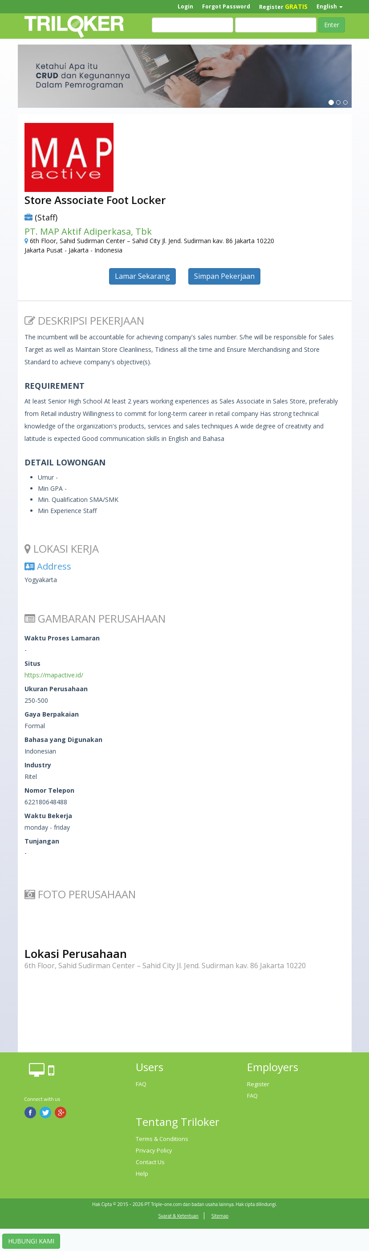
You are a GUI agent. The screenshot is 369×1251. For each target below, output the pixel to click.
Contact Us (150, 1162)
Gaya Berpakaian (51, 714)
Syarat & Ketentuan (178, 1215)
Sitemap (219, 1215)
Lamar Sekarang (142, 276)
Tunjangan (41, 841)
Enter (331, 24)
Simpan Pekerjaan (224, 276)
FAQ (141, 1084)
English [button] (329, 6)
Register (283, 6)
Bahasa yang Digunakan (63, 739)
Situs (32, 663)
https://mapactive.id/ (53, 675)
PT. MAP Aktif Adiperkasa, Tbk (88, 231)
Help (142, 1174)
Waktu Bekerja (48, 815)
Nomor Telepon (49, 790)
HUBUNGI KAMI (31, 1241)
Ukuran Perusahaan (56, 689)
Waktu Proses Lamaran (62, 638)
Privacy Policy (154, 1150)
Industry (37, 765)
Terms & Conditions (162, 1139)
